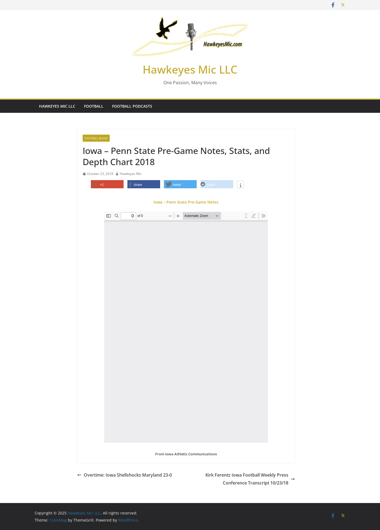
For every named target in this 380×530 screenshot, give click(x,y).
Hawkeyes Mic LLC (190, 69)
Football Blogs (96, 138)
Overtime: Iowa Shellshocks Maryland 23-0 (124, 475)
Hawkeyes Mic (131, 173)
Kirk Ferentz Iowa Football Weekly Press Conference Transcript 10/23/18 (250, 479)
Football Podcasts (132, 106)
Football (93, 106)
